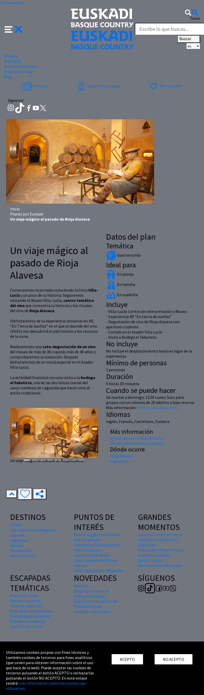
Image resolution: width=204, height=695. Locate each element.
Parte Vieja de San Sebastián (98, 570)
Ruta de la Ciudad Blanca (31, 610)
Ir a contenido (12, 2)
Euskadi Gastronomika (30, 616)
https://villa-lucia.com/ (157, 407)
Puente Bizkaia (87, 539)
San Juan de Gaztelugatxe (32, 529)
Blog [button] (8, 76)
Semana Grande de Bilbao (160, 534)
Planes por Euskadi (26, 213)
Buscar (188, 39)
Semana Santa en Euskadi (160, 565)
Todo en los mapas (98, 85)
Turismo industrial (26, 605)
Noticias (81, 585)
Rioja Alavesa (121, 455)
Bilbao (16, 524)
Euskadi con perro (25, 600)
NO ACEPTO (173, 659)
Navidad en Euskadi (154, 555)
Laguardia (118, 461)
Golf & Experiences (26, 626)
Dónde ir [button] (11, 56)
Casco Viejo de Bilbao (92, 555)
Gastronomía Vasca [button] (21, 66)
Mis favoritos (165, 85)
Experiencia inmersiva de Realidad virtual (95, 604)
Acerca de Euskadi (89, 596)
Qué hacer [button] (12, 61)
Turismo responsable (92, 611)
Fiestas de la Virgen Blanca (161, 550)
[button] (13, 28)
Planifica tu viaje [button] (18, 71)
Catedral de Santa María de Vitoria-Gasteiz (97, 547)
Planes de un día (24, 595)
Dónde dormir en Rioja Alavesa (136, 438)
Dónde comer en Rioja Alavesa (136, 443)
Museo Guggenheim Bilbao (97, 534)
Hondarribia (20, 550)
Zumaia (16, 545)
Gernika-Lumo (22, 555)
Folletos (35, 85)
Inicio (15, 208)
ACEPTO (127, 659)
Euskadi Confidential (28, 621)
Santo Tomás (149, 560)
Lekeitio (17, 535)
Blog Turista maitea (91, 590)
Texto (195, 18)
